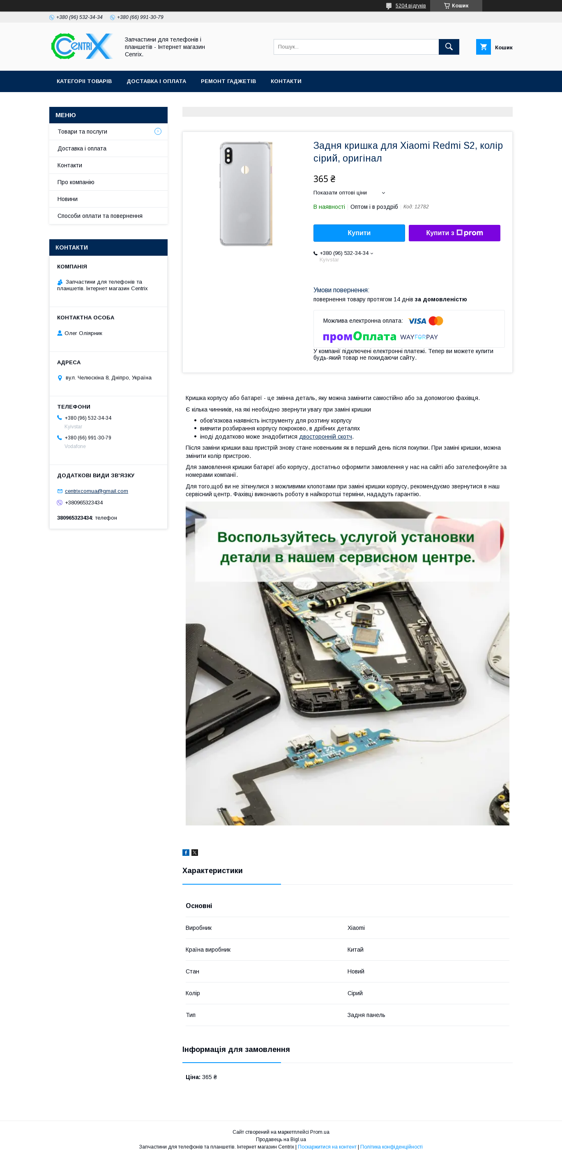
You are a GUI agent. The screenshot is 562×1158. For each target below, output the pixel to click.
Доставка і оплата (156, 81)
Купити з (454, 233)
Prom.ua (319, 1132)
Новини (68, 199)
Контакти (286, 81)
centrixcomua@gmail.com (96, 491)
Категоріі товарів (84, 81)
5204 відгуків (411, 6)
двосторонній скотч (325, 436)
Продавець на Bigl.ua (281, 1139)
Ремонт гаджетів (228, 81)
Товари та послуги (82, 131)
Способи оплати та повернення (100, 216)
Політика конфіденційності (391, 1147)
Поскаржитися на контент (327, 1147)
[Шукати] (449, 47)
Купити (359, 232)
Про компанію (76, 182)
